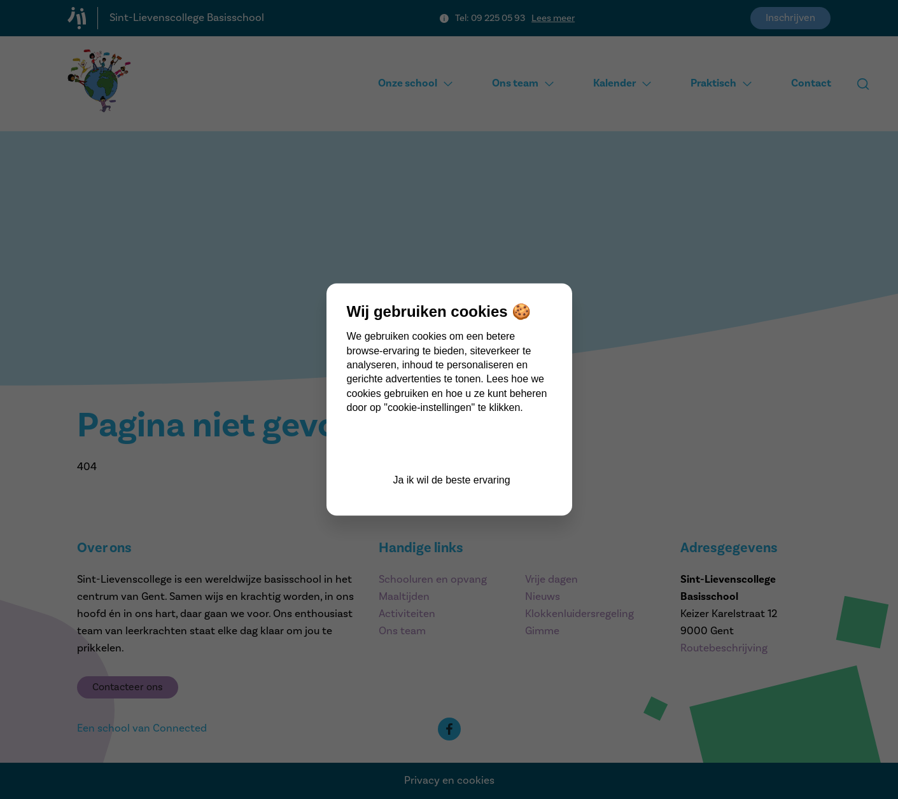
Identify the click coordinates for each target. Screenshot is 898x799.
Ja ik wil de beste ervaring (451, 479)
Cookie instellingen (451, 445)
